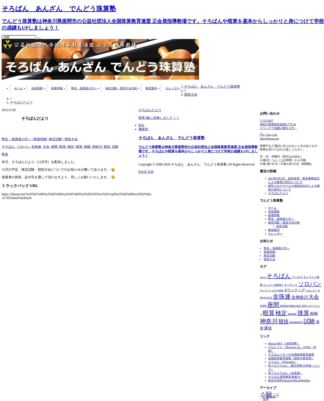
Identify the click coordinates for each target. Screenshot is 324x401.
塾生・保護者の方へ (84, 88)
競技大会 (71, 139)
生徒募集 (37, 88)
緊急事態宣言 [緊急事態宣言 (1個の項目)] (296, 322)
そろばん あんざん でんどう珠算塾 (171, 138)
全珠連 (36, 146)
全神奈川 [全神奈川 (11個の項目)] (300, 297)
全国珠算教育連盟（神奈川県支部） (291, 358)
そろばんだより (278, 193)
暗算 (62, 146)
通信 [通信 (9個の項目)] (268, 328)
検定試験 (55, 139)
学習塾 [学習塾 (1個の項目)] (263, 306)
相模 (87, 146)
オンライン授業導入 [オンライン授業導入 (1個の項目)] (273, 285)
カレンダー (172, 88)
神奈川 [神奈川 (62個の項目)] (269, 321)
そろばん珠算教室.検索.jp (284, 376)
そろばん (8, 146)
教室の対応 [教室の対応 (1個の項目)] (295, 306)
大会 (46, 146)
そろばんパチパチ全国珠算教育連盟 (291, 354)
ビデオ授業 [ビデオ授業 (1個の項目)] (277, 291)
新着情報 (57, 88)
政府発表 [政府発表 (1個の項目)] (284, 306)
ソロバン (23, 146)
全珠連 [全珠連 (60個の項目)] (282, 296)
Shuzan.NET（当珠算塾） (284, 343)
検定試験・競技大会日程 (121, 88)
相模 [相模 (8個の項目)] (314, 313)
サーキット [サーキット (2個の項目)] (291, 285)
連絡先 (271, 396)
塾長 (5, 154)
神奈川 (97, 146)
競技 (107, 146)
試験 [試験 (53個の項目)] (309, 321)
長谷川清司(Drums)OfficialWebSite (289, 380)
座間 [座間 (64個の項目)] (273, 304)
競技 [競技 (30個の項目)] (283, 321)
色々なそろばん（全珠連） (285, 373)
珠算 (79, 146)
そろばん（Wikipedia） (282, 362)
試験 (115, 146)
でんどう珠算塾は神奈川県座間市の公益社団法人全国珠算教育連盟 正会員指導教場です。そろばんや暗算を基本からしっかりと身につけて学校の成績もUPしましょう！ (198, 151)
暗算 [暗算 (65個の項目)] (269, 313)
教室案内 (151, 88)
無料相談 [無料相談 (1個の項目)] (292, 314)
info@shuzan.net (269, 138)
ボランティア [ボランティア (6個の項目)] (294, 290)
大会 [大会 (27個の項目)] (314, 297)
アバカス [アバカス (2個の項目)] (297, 277)
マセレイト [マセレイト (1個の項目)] (311, 291)
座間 (54, 146)
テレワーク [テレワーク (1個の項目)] (265, 291)
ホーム (18, 88)
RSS (269, 392)
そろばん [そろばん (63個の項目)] (278, 276)
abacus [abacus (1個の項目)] (263, 277)
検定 (70, 146)
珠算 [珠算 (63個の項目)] (303, 313)
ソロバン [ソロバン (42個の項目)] (309, 284)
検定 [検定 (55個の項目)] (281, 313)
